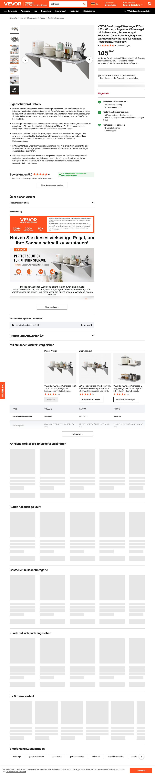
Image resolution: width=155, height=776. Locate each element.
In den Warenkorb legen (91, 399)
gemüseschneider (36, 756)
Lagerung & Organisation (28, 18)
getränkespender (77, 756)
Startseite (13, 18)
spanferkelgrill (137, 756)
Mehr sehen (77, 433)
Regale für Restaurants (56, 18)
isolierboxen (57, 756)
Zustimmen (140, 771)
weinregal (17, 756)
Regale (42, 18)
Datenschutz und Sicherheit (16, 772)
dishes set (96, 756)
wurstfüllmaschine (115, 756)
